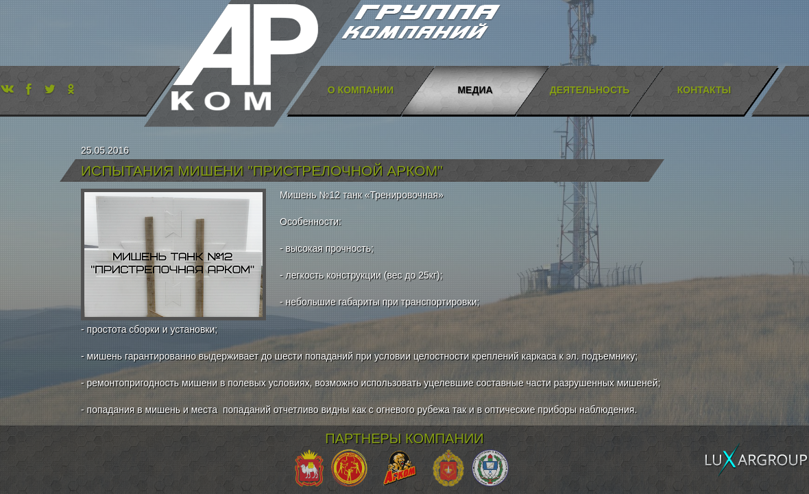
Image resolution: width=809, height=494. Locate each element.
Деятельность (590, 89)
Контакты (704, 89)
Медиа (474, 89)
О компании (361, 89)
